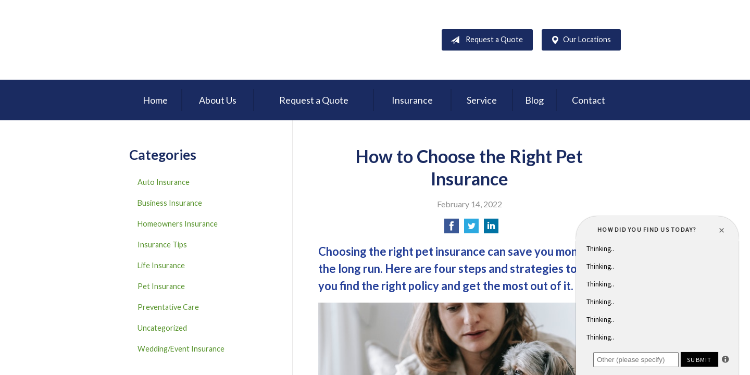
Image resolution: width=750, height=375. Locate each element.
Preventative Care (168, 307)
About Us (217, 100)
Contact (588, 100)
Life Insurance (161, 265)
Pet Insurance (161, 286)
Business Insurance (170, 202)
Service (482, 100)
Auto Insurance (164, 182)
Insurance (412, 100)
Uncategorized (162, 327)
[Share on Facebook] (451, 229)
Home (155, 100)
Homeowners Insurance (178, 223)
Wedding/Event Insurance (181, 348)
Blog (534, 100)
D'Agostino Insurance (194, 40)
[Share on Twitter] (471, 229)
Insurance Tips (162, 244)
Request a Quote (484, 40)
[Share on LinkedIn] (491, 229)
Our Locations (578, 40)
